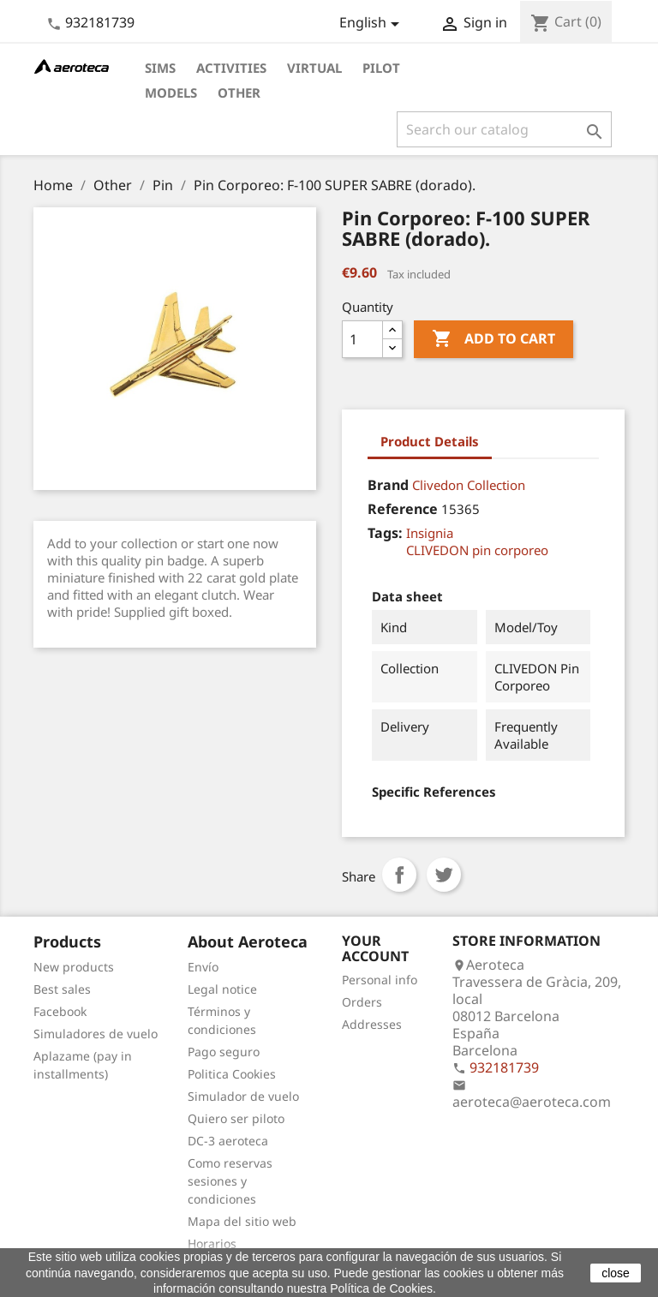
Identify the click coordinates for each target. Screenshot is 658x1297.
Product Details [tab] (429, 441)
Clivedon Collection (468, 484)
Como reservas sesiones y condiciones (230, 1181)
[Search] (504, 129)
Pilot (381, 67)
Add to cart (493, 339)
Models (171, 92)
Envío (203, 967)
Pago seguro (224, 1051)
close (615, 1273)
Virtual (314, 67)
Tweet (444, 875)
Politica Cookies (232, 1074)
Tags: (385, 532)
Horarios (212, 1243)
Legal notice (222, 989)
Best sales (62, 989)
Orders (362, 1002)
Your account (375, 948)
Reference (403, 508)
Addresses (372, 1024)
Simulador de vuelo (243, 1096)
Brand (388, 484)
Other (239, 92)
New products (73, 967)
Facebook (60, 1011)
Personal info (379, 979)
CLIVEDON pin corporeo (477, 550)
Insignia (429, 532)
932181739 (100, 22)
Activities (231, 67)
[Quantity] (362, 339)
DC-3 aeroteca (228, 1141)
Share (399, 875)
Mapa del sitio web (242, 1221)
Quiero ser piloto (236, 1118)
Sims (160, 67)
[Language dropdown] (372, 24)
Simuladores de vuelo (95, 1033)
